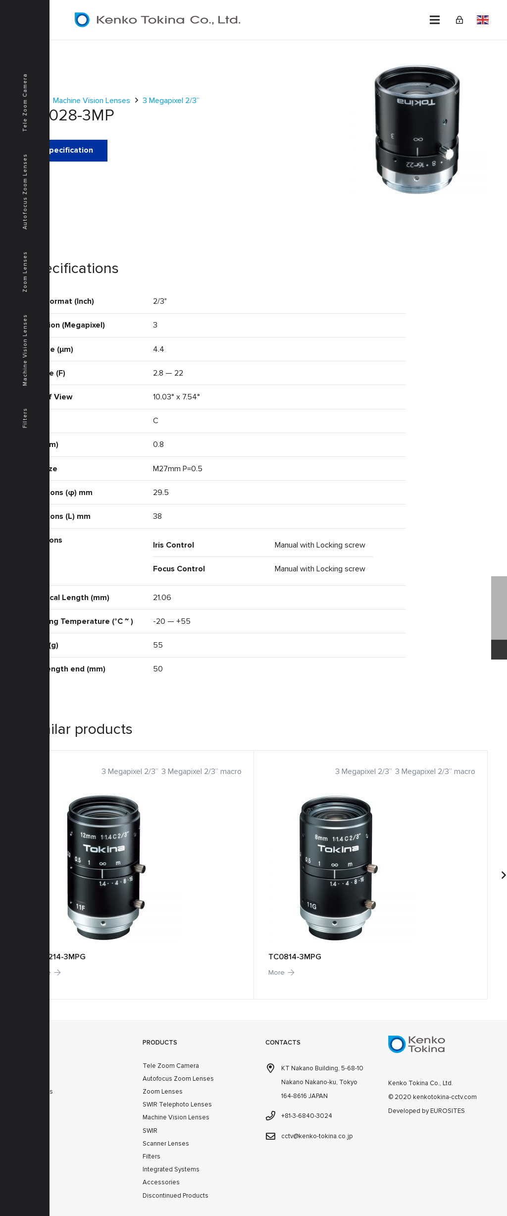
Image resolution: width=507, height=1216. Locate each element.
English (483, 20)
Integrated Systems (171, 1169)
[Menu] (434, 19)
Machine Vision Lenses (91, 101)
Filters (151, 1157)
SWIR (150, 1131)
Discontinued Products (175, 1196)
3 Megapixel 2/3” (171, 101)
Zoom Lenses (163, 1092)
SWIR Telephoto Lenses (177, 1104)
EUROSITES (447, 1111)
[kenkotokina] (157, 19)
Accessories (161, 1182)
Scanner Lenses (166, 1144)
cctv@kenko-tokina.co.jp (317, 1136)
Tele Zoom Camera (171, 1066)
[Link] (459, 20)
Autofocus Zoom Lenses (178, 1079)
